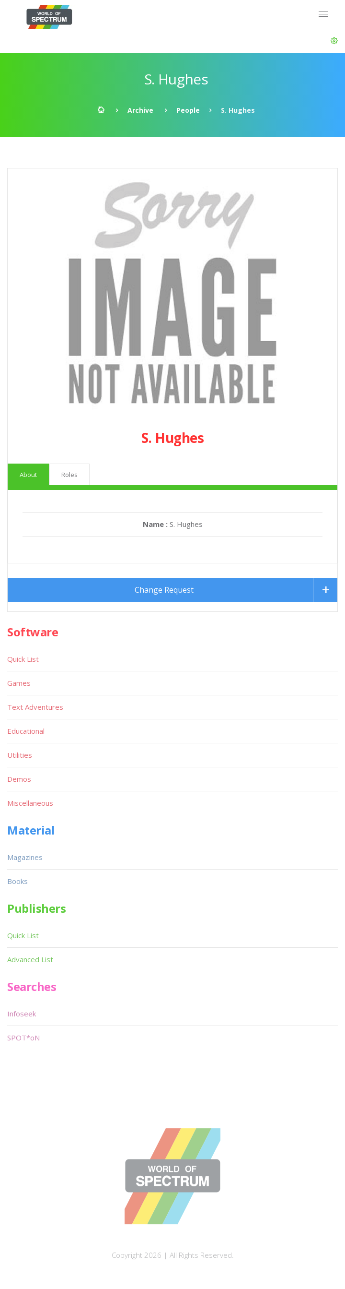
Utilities (19, 755)
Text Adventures (35, 707)
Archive (140, 110)
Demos (19, 779)
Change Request (164, 590)
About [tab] (28, 474)
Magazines (25, 857)
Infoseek (21, 1013)
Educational (26, 731)
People (188, 110)
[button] (334, 41)
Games (19, 683)
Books (17, 881)
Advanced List (30, 959)
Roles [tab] (69, 474)
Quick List (23, 659)
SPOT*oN (23, 1037)
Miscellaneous (30, 803)
